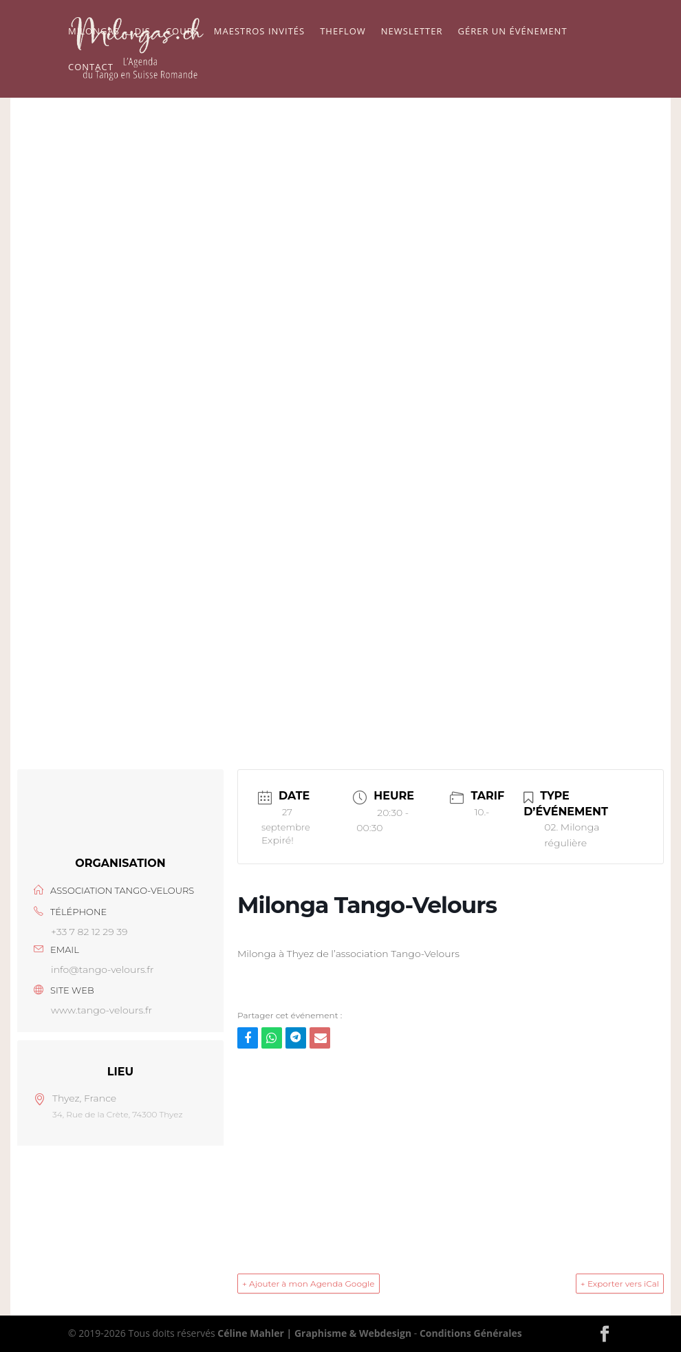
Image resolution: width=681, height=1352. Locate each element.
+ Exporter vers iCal (620, 1283)
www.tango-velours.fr (101, 1010)
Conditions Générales (471, 1333)
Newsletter (412, 31)
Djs (143, 31)
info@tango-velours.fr (102, 969)
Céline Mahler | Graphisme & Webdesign (314, 1333)
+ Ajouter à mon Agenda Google (308, 1283)
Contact (91, 67)
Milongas (94, 31)
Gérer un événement (513, 31)
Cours (182, 31)
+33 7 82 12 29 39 (89, 931)
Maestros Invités (259, 31)
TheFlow (343, 31)
